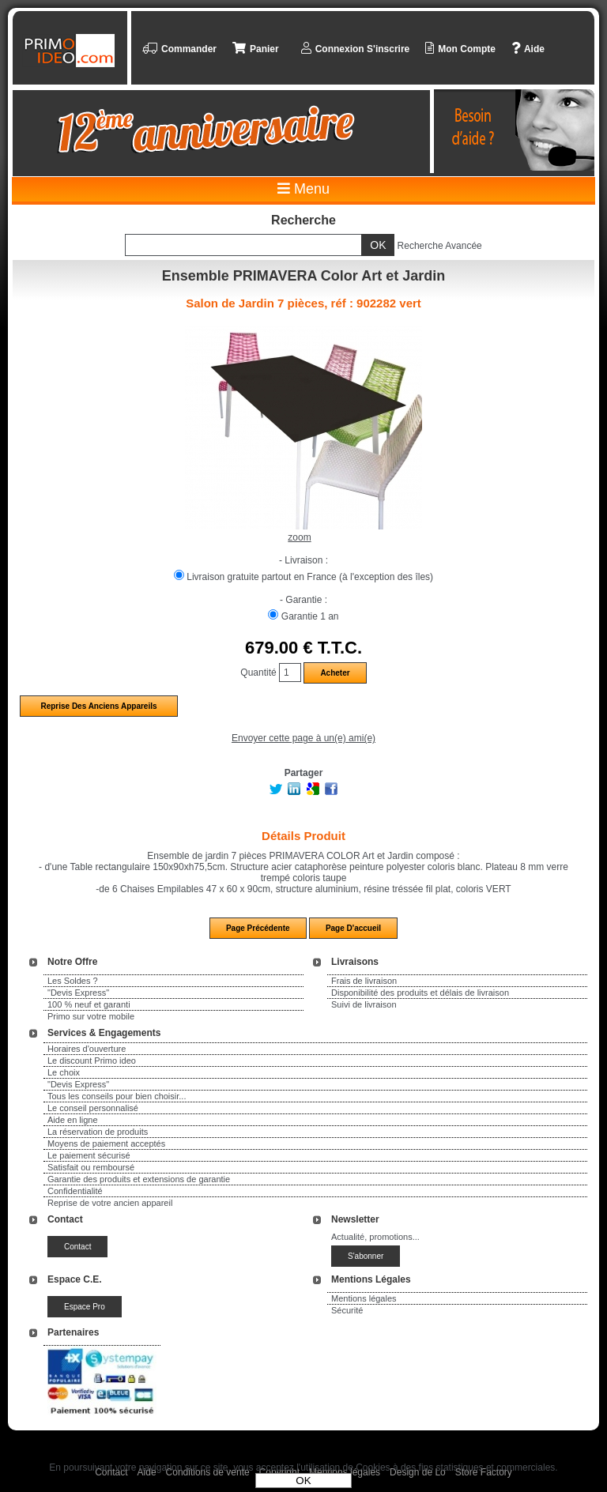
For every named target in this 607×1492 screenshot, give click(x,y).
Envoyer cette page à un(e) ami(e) (303, 738)
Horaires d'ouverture (86, 1048)
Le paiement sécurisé (88, 1155)
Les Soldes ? (72, 980)
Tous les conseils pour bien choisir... (116, 1096)
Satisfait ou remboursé (90, 1167)
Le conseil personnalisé (92, 1108)
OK (303, 1480)
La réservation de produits (97, 1131)
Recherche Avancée (440, 245)
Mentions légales (364, 1298)
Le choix (63, 1072)
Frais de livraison (364, 980)
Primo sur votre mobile (90, 1016)
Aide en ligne (72, 1120)
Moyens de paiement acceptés (106, 1143)
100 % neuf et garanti (88, 1004)
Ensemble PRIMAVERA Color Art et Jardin (303, 276)
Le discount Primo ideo (91, 1060)
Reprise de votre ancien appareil (109, 1203)
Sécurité (347, 1310)
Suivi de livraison (364, 1004)
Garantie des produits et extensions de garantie (138, 1179)
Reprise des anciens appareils (98, 706)
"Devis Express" (78, 992)
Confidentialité (75, 1191)
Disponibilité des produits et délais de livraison (420, 992)
